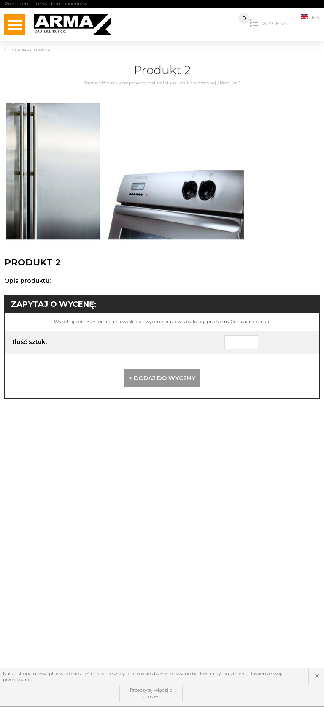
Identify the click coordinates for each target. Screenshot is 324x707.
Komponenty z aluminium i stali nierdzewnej (167, 83)
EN (310, 17)
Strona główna (99, 83)
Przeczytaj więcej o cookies (151, 693)
